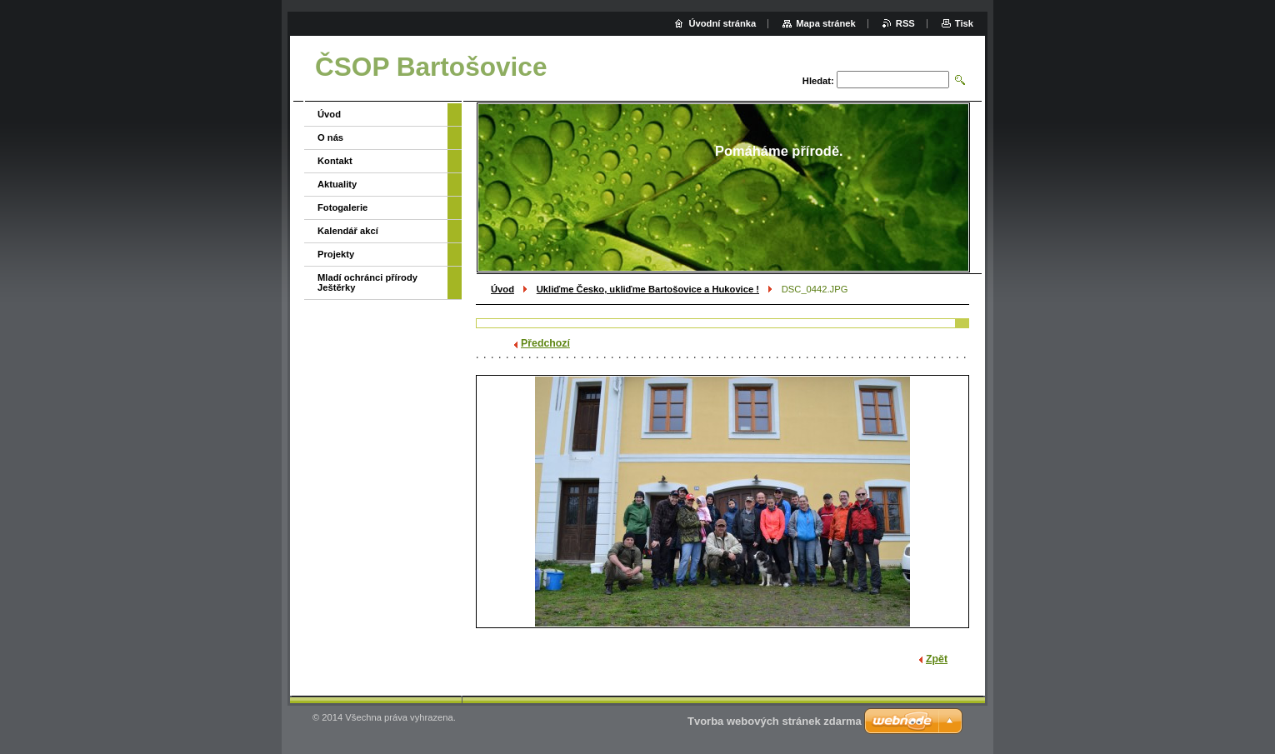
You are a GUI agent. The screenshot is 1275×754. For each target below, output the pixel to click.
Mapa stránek (826, 23)
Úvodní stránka (722, 23)
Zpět (937, 659)
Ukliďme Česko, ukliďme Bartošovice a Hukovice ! (648, 289)
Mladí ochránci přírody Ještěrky (368, 282)
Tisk (964, 23)
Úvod (502, 289)
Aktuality (337, 184)
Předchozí (545, 343)
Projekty (336, 254)
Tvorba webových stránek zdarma (775, 721)
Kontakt (335, 161)
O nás (330, 137)
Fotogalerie (343, 207)
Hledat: (818, 81)
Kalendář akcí (348, 231)
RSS (905, 23)
